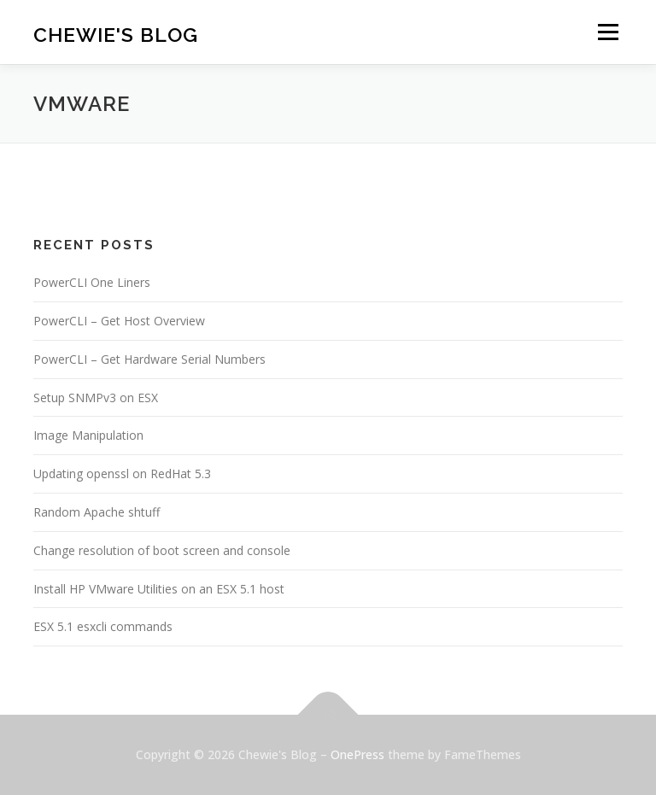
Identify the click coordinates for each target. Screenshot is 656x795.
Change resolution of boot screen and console (161, 550)
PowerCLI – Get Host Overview (119, 321)
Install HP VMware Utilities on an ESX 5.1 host (158, 589)
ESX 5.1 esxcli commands (103, 626)
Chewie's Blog (115, 33)
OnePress (357, 754)
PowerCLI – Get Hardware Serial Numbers (149, 359)
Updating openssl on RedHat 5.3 (122, 473)
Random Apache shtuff (96, 512)
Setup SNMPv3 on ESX (95, 397)
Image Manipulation (88, 435)
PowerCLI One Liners (91, 282)
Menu (608, 31)
